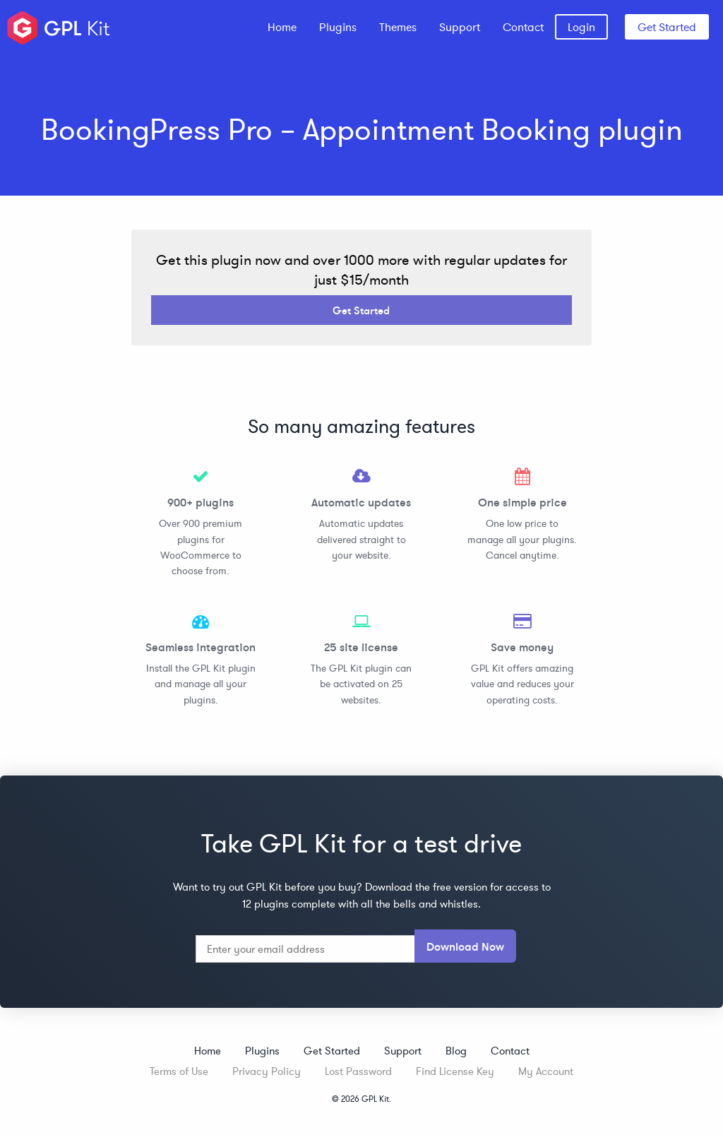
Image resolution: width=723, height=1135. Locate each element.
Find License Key (455, 1071)
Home (282, 27)
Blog (456, 1050)
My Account (545, 1071)
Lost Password (358, 1071)
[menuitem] (282, 27)
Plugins (338, 27)
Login (581, 27)
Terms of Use (179, 1071)
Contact (523, 27)
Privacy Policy (266, 1071)
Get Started (667, 27)
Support (459, 27)
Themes (398, 27)
